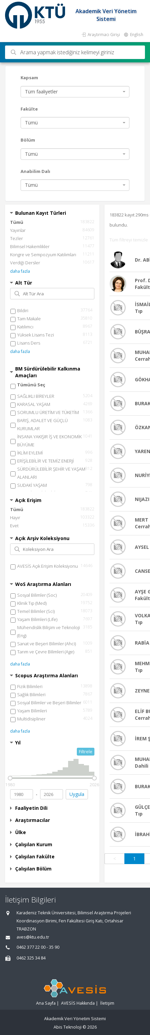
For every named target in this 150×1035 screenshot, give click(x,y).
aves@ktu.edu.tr (33, 937)
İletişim (107, 1003)
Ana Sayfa (46, 1003)
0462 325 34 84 (31, 958)
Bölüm (28, 140)
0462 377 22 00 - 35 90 (38, 947)
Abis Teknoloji (68, 1027)
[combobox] (75, 91)
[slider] (10, 778)
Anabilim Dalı (35, 171)
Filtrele (85, 751)
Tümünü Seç (31, 385)
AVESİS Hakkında (78, 1003)
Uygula (76, 794)
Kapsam (29, 78)
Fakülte (29, 109)
